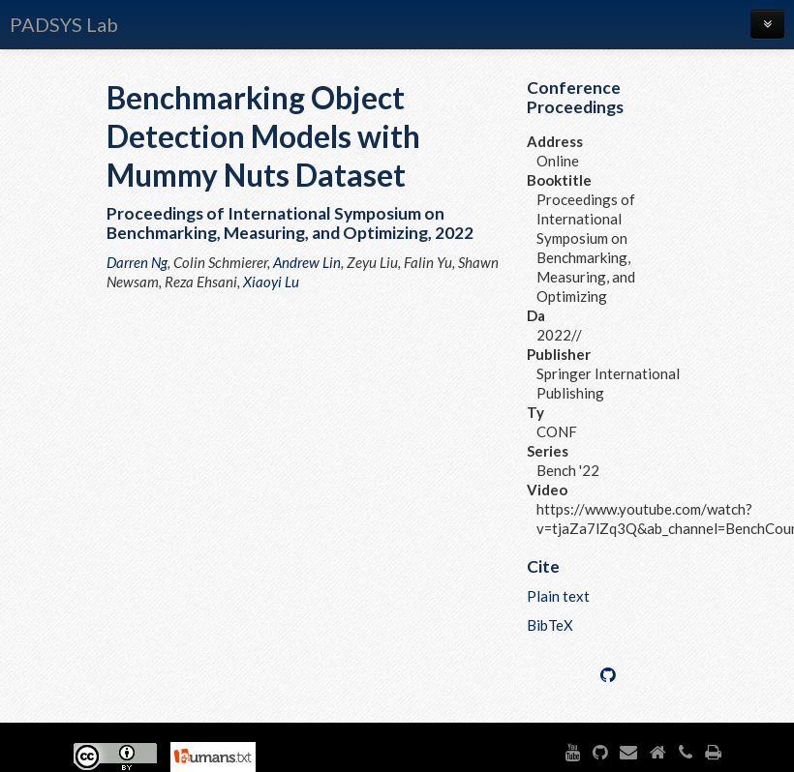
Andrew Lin (307, 262)
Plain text (558, 596)
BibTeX (550, 625)
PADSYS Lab (64, 24)
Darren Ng (137, 262)
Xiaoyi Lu (271, 281)
